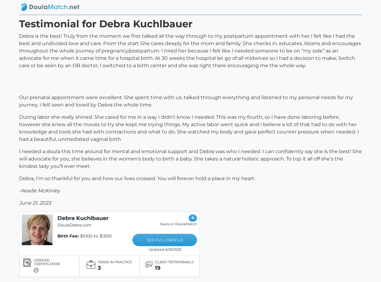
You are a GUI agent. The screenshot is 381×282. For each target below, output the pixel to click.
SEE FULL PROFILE (165, 240)
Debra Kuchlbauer (83, 218)
